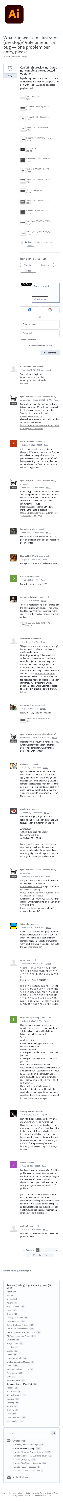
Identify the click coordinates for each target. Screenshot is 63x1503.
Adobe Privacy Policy (43, 1495)
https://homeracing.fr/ (45, 673)
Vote (10, 76)
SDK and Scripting (14, 1395)
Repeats (10, 1387)
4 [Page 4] (51, 1250)
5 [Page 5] (56, 1250)
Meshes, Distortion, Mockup (18, 1362)
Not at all (30, 265)
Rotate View (12, 1391)
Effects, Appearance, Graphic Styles (21, 1332)
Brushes (10, 1314)
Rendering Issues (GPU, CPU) (19, 1384)
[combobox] (29, 1433)
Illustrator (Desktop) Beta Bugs (25, 1444)
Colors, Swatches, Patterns (17, 1325)
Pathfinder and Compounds (18, 1369)
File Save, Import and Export (18, 1336)
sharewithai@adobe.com (31, 416)
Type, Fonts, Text (13, 1417)
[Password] (40, 333)
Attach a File (41, 299)
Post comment (50, 352)
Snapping (10, 1402)
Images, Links (12, 1343)
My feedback (12, 1299)
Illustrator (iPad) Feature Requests (26, 1463)
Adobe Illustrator (20, 1477)
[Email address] (40, 324)
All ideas (10, 1295)
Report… (30, 245)
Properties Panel (13, 1380)
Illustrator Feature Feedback (24, 1467)
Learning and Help (14, 1358)
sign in (28, 1271)
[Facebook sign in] (29, 309)
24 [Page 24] (40, 1255)
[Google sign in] (50, 309)
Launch (10, 1351)
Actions (10, 1303)
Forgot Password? (28, 339)
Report (48, 370)
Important (47, 265)
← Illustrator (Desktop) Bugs (15, 56)
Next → (48, 1255)
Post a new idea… (14, 1291)
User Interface (12, 1421)
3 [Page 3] (46, 1250)
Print (9, 1376)
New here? (40, 345)
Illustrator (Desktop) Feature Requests (28, 1452)
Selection (10, 1399)
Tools (9, 1413)
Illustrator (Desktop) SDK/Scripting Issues (29, 1455)
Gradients (11, 1339)
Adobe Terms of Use (25, 1495)
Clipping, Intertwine (15, 1317)
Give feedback (19, 1440)
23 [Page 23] (34, 1255)
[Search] (53, 1433)
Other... (9, 1365)
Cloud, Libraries (13, 1321)
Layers (9, 1354)
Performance (12, 1373)
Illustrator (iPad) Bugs (21, 1459)
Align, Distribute (13, 1306)
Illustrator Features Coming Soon (26, 1470)
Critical (30, 271)
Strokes (10, 1406)
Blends (9, 1310)
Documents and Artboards (17, 1328)
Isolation (10, 1347)
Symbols (10, 1410)
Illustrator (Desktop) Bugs (18, 1285)
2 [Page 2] (42, 1250)
